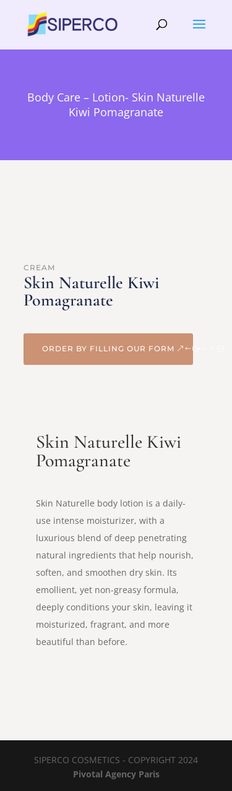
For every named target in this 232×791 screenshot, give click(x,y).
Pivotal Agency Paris (116, 774)
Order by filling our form (108, 348)
